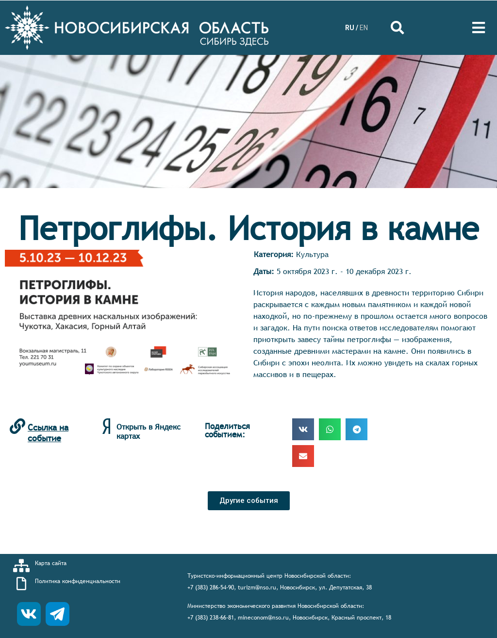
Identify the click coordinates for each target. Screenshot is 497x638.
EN (364, 28)
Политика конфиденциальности (77, 581)
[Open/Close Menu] (478, 27)
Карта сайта (50, 563)
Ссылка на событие (48, 433)
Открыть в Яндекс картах (148, 431)
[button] (249, 500)
